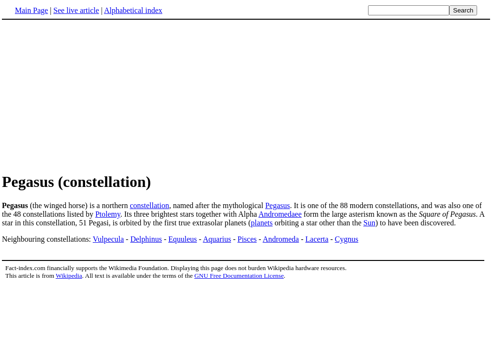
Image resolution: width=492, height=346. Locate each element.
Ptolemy (107, 214)
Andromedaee (280, 214)
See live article (76, 10)
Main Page (31, 10)
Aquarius (217, 239)
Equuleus (182, 239)
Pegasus (277, 205)
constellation (149, 205)
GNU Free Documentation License (238, 275)
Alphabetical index (133, 10)
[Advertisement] (82, 95)
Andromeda (281, 239)
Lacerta (317, 239)
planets (261, 223)
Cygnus (346, 239)
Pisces (247, 239)
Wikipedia (69, 275)
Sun (369, 223)
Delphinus (146, 239)
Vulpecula (108, 239)
